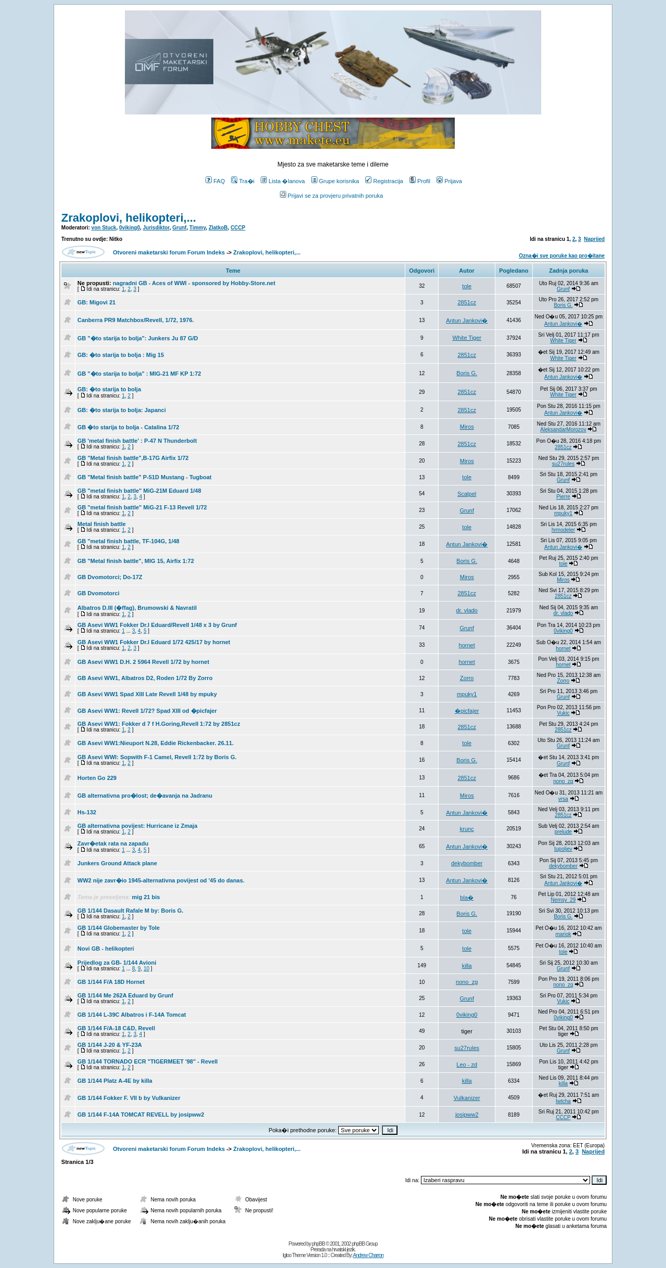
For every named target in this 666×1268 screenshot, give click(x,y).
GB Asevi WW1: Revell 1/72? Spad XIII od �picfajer (147, 711)
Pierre (563, 496)
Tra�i (242, 181)
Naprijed (594, 239)
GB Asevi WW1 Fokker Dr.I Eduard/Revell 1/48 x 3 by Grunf (157, 625)
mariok (563, 934)
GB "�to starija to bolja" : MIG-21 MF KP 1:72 (139, 373)
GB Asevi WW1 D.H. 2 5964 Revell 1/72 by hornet (143, 662)
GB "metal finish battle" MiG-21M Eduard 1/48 (139, 491)
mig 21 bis (146, 897)
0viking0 (129, 227)
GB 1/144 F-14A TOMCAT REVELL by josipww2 (141, 1114)
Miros (467, 427)
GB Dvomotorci (99, 593)
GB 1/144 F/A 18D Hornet (111, 982)
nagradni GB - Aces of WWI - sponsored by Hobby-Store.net (194, 283)
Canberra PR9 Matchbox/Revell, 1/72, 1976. (136, 320)
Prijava (449, 181)
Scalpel (466, 494)
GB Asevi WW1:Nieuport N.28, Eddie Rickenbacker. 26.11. (156, 743)
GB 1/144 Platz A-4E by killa (115, 1081)
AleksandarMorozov (563, 429)
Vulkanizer (467, 1098)
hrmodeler (563, 530)
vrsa (563, 799)
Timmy (197, 227)
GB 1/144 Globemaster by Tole (119, 928)
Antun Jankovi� (467, 320)
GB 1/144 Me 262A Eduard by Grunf (125, 995)
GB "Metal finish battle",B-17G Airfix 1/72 (133, 458)
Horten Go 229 (97, 778)
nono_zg (563, 781)
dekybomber (467, 863)
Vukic (563, 713)
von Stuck (104, 227)
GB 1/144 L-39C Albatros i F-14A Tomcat (132, 1014)
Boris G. (563, 305)
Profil (419, 181)
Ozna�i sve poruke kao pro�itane (562, 256)
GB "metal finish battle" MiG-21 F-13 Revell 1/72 (142, 507)
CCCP (237, 227)
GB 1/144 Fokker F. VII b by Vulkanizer (129, 1098)
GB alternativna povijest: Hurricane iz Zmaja (137, 826)
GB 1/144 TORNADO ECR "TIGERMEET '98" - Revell (148, 1061)
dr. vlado (467, 610)
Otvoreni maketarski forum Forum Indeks (169, 252)
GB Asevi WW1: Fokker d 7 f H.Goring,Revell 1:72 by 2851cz (159, 724)
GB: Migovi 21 (97, 302)
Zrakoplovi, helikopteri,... (128, 217)
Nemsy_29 (563, 900)
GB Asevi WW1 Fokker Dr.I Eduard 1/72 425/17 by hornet (154, 642)
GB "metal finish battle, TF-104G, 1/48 (129, 541)
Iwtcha (563, 1101)
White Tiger (466, 338)
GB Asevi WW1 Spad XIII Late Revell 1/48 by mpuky (147, 694)
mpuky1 (563, 513)
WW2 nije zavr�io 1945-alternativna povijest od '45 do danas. (161, 880)
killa (467, 966)
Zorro (466, 678)
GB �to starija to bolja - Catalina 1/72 (129, 427)
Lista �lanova (283, 181)
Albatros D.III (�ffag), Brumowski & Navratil (137, 608)
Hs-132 (87, 812)
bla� (466, 897)
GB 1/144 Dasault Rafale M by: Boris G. (131, 910)
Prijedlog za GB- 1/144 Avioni (117, 962)
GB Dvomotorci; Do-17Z (110, 577)
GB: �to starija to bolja (109, 389)
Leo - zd (466, 1064)
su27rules (563, 464)
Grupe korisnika (335, 181)
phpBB (318, 1244)
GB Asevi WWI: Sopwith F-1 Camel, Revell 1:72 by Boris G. (157, 757)
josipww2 (467, 1114)
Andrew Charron (368, 1255)
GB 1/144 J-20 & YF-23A (110, 1045)
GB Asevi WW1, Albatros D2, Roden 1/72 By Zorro (145, 678)
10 (146, 968)
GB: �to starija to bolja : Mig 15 (121, 355)
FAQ (215, 181)
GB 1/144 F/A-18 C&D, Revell (116, 1028)
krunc (467, 829)
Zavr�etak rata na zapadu (113, 843)
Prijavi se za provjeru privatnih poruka (331, 196)
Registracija (384, 181)
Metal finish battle (102, 524)
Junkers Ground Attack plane (117, 863)
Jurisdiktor (156, 227)
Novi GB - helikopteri (106, 948)
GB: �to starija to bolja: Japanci (122, 410)
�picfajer (467, 711)
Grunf (179, 227)
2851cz (466, 302)
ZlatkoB (218, 227)
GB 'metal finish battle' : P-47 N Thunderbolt (137, 441)
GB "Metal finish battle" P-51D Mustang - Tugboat (145, 477)
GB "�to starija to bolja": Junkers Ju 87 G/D (138, 338)
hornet (467, 645)
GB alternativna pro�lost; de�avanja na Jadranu (145, 795)
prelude (563, 832)
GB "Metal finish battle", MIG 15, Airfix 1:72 (136, 561)
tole (466, 286)
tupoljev (563, 849)
